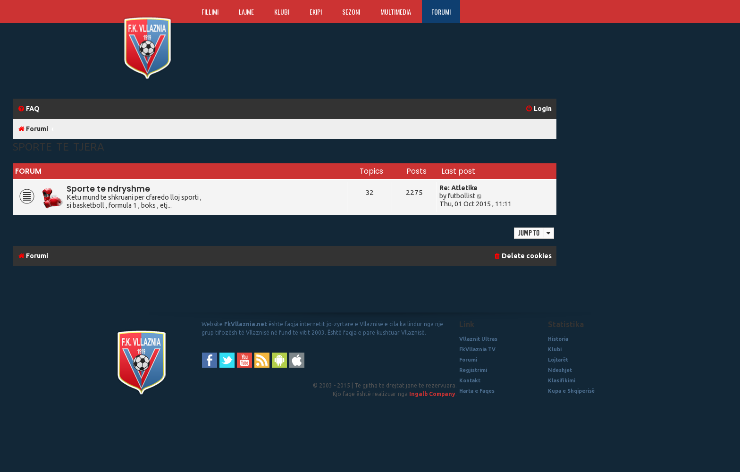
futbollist (461, 196)
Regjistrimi (473, 370)
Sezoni (351, 12)
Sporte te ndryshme (108, 188)
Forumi (441, 12)
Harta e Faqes (477, 391)
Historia (558, 339)
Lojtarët (558, 359)
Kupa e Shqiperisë (571, 391)
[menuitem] (28, 108)
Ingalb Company (432, 394)
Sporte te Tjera (58, 146)
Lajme (246, 12)
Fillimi (210, 12)
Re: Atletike (458, 188)
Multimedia (395, 12)
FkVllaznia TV (477, 349)
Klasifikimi (561, 380)
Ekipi (316, 12)
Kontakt (469, 380)
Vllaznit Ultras (478, 339)
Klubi (281, 12)
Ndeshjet (560, 370)
